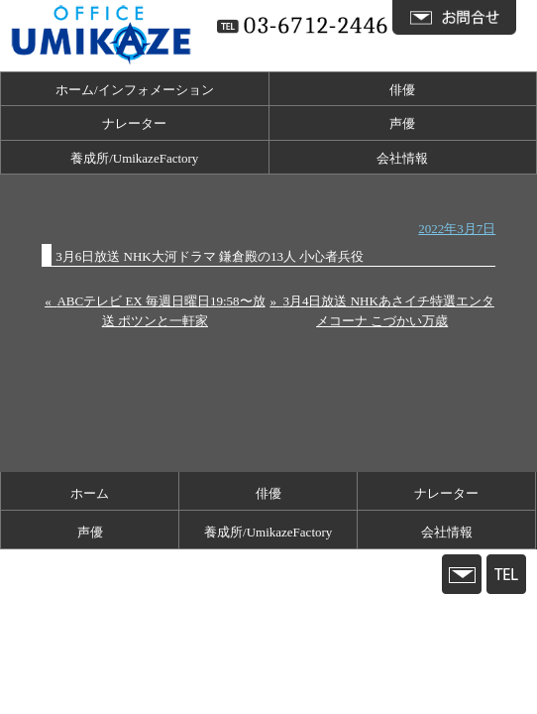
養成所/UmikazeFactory (134, 158)
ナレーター (134, 123)
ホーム (89, 493)
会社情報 (402, 158)
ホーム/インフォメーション (134, 89)
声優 (402, 123)
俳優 (402, 89)
